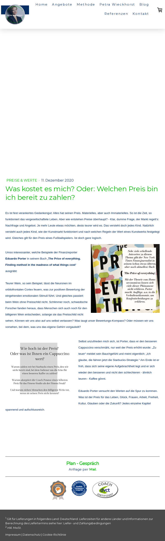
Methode (86, 4)
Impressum (13, 534)
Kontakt (141, 14)
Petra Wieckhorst (117, 4)
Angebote (62, 4)
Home (41, 4)
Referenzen (116, 14)
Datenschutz (32, 534)
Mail (92, 469)
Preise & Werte (22, 180)
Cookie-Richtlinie (54, 534)
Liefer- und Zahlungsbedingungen (87, 523)
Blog (144, 4)
